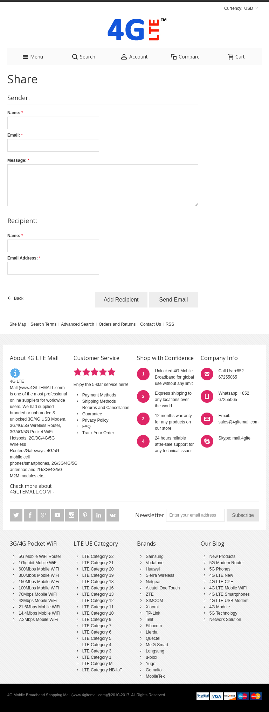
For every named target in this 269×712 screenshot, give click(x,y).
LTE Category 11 (98, 606)
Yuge (150, 663)
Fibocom (154, 625)
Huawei (153, 569)
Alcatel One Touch (163, 588)
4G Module (219, 606)
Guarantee (92, 414)
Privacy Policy (95, 420)
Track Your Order (98, 432)
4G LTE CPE (221, 581)
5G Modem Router (226, 562)
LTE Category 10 (98, 613)
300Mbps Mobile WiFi (39, 575)
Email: (13, 135)
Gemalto (153, 670)
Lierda (151, 632)
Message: (17, 160)
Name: (13, 112)
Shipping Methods (99, 401)
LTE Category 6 (96, 632)
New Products (222, 556)
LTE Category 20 (98, 569)
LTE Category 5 (96, 638)
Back (18, 298)
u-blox (151, 657)
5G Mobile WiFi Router (40, 556)
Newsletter (149, 515)
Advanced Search (77, 324)
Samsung (155, 556)
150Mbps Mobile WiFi (39, 581)
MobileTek (155, 676)
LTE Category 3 (96, 651)
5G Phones (219, 569)
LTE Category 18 (98, 581)
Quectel (153, 638)
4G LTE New (221, 575)
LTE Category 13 (98, 594)
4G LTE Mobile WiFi (228, 588)
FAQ (86, 426)
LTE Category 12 (98, 600)
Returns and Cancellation (106, 407)
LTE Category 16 (98, 588)
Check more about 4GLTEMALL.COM (31, 489)
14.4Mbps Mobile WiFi (39, 613)
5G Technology (223, 613)
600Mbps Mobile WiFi (39, 569)
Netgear (153, 581)
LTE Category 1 (96, 657)
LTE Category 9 (96, 619)
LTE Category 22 (98, 556)
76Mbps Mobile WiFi (38, 594)
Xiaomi (152, 606)
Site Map (17, 324)
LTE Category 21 (98, 562)
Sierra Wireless (160, 575)
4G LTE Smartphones (229, 594)
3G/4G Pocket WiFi (33, 543)
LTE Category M (97, 663)
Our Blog (213, 543)
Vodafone (155, 562)
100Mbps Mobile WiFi (39, 588)
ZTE (150, 594)
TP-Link (153, 613)
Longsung (155, 651)
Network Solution (225, 619)
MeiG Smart (157, 644)
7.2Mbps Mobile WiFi (38, 619)
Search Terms (43, 324)
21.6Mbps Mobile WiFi (39, 606)
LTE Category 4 (96, 644)
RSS (170, 324)
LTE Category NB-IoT (102, 670)
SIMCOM (154, 600)
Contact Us (150, 324)
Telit (149, 619)
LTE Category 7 (96, 625)
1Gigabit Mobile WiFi (38, 562)
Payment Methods (99, 395)
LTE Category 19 (98, 575)
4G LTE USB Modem (229, 600)
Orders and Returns (117, 324)
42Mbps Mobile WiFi (38, 600)
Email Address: (22, 258)
